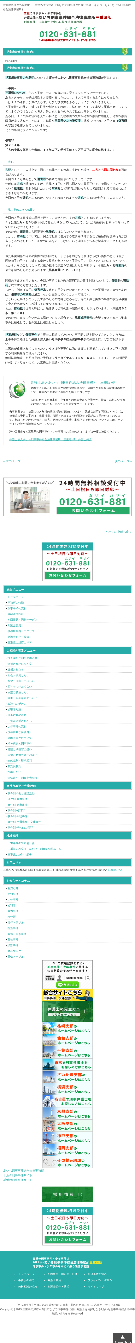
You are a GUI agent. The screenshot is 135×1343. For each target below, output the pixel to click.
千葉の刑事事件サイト (17, 1175)
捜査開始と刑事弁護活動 (22, 658)
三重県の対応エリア (20, 642)
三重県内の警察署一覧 (21, 843)
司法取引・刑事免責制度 (22, 777)
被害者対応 (14, 709)
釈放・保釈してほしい (21, 680)
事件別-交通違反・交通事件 (24, 821)
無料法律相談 (16, 614)
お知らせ (13, 888)
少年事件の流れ (17, 726)
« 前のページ (11, 461)
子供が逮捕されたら (20, 720)
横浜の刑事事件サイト (17, 1179)
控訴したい (14, 772)
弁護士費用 (14, 625)
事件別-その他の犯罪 (20, 827)
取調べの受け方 (17, 703)
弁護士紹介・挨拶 (18, 636)
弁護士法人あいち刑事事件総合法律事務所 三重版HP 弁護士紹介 (50, 439)
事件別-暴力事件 (17, 799)
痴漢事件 (13, 928)
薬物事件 (13, 939)
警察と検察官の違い (20, 749)
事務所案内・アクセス (21, 631)
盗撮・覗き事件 (17, 933)
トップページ (16, 597)
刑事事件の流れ (97, 1274)
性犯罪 (12, 905)
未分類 (12, 916)
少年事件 (13, 899)
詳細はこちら (115, 869)
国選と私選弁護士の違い (22, 755)
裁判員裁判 (14, 766)
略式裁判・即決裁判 (20, 760)
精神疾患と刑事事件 (20, 743)
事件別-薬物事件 (17, 816)
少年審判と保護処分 (20, 732)
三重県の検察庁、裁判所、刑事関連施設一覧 (35, 848)
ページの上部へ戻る (119, 531)
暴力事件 (13, 911)
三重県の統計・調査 (20, 854)
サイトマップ (96, 1286)
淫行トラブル (16, 922)
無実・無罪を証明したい (22, 698)
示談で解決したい (18, 692)
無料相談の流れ (27, 1286)
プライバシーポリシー (101, 1280)
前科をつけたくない (20, 686)
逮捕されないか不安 (20, 663)
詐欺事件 (13, 945)
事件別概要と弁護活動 (21, 793)
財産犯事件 (14, 951)
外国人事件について (20, 737)
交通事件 (13, 894)
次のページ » (123, 461)
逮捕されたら (16, 669)
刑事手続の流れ (17, 608)
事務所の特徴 (16, 602)
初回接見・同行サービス (22, 619)
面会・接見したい (18, 675)
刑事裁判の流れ (17, 715)
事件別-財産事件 (17, 804)
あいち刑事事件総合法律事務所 (23, 1170)
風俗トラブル (16, 956)
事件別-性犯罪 (16, 810)
